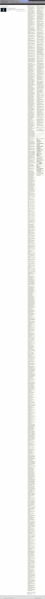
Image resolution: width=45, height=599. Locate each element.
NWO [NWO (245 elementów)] (42, 157)
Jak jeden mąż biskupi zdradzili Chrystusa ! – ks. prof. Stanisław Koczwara (40, 65)
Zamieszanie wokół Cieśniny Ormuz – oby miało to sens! (31, 196)
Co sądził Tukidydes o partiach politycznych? (31, 251)
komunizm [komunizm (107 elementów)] (42, 150)
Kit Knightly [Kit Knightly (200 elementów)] (39, 150)
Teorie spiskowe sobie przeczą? (11, 8)
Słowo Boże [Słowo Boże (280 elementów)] (39, 169)
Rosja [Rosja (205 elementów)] (38, 165)
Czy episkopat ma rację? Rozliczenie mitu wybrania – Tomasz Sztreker (31, 516)
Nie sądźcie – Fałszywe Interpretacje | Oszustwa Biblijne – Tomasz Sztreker (40, 13)
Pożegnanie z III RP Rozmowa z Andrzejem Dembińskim (31, 454)
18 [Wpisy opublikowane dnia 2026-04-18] (42, 133)
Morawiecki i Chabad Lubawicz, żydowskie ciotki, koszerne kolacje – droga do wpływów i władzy (40, 8)
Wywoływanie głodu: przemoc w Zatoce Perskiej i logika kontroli (31, 393)
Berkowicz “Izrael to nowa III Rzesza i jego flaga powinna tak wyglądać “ (40, 47)
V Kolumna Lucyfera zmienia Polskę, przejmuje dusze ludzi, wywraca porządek (40, 82)
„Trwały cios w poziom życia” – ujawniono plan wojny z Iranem (31, 236)
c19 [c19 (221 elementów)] (39, 142)
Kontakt (34, 0)
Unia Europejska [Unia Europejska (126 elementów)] (39, 173)
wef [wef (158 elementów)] (37, 174)
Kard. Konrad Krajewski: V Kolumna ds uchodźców (31, 380)
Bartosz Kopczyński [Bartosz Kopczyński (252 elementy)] (39, 140)
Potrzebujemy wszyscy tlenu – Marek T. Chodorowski (31, 509)
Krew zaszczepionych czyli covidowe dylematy (31, 26)
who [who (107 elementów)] (38, 174)
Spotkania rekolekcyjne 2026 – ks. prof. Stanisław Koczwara (31, 452)
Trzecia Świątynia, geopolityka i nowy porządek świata (31, 520)
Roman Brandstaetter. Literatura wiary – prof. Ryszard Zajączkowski (40, 111)
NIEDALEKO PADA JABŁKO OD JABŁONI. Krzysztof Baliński (31, 532)
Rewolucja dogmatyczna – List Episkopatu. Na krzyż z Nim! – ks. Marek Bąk (31, 431)
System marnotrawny (39, 53)
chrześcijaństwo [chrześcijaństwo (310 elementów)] (40, 143)
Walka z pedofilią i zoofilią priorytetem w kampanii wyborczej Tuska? (40, 71)
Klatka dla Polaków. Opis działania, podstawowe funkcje (31, 348)
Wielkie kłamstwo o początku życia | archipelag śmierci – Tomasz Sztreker (40, 52)
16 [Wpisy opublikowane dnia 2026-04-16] (40, 133)
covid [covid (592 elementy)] (38, 145)
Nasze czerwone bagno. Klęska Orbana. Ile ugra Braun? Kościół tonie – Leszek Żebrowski (40, 40)
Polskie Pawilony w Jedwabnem (40, 56)
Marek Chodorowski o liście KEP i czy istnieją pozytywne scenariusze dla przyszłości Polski (40, 107)
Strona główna (30, 0)
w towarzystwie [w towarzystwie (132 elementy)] (38, 175)
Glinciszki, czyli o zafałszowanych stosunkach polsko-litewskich (31, 406)
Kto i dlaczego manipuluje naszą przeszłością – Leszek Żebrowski (31, 389)
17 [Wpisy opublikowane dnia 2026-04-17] (41, 133)
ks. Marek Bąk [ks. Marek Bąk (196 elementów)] (39, 151)
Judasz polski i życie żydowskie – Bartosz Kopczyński (31, 559)
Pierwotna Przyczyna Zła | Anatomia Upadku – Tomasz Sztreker (40, 69)
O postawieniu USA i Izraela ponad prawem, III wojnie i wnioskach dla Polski (31, 485)
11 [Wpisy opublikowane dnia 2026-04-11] (42, 132)
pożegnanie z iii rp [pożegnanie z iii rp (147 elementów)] (39, 164)
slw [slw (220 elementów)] (37, 168)
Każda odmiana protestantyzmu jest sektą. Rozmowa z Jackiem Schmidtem (40, 24)
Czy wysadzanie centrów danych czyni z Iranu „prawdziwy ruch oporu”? (40, 122)
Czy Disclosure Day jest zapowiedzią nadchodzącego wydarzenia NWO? (31, 576)
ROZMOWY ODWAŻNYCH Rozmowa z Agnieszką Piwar (31, 67)
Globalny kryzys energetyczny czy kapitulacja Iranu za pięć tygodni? (31, 518)
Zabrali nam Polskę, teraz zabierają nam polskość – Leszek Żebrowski (40, 78)
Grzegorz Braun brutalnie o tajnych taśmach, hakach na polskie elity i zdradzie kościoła (40, 104)
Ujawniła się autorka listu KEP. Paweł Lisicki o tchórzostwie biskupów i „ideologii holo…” (40, 19)
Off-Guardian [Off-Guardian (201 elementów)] (39, 158)
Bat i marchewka (32, 349)
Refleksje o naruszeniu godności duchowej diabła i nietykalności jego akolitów (31, 425)
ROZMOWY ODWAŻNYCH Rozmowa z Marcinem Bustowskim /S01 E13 (40, 84)
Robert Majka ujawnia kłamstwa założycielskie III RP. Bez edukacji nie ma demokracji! (40, 67)
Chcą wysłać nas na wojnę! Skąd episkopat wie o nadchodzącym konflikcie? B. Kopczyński (40, 88)
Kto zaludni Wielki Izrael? (32, 237)
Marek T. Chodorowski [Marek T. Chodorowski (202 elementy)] (39, 155)
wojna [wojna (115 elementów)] (40, 174)
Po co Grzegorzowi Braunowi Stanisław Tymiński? (31, 465)
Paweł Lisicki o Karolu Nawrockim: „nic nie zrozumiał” (31, 496)
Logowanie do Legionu (38, 0)
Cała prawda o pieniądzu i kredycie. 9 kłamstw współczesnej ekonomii (40, 113)
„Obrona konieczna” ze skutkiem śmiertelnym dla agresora (31, 137)
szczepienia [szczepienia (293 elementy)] (40, 168)
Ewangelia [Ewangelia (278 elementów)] (39, 148)
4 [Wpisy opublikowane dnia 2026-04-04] (42, 131)
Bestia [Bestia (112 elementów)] (37, 142)
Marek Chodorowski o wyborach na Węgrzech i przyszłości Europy (31, 79)
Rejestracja (43, 0)
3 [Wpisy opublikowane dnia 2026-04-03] (41, 131)
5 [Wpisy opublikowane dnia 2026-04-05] (43, 131)
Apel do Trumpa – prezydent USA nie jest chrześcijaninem (31, 325)
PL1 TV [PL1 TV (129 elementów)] (37, 163)
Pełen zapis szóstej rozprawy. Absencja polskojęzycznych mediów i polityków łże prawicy (40, 45)
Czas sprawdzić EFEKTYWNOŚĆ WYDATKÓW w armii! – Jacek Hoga (40, 102)
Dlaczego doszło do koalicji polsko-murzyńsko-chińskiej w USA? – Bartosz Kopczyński (40, 61)
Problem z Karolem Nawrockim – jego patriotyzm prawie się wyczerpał (31, 570)
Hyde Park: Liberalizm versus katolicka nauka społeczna (31, 362)
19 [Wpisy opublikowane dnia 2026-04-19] (43, 133)
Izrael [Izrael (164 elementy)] (42, 149)
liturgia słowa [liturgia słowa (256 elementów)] (39, 153)
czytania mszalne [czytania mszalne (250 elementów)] (40, 146)
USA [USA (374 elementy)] (42, 173)
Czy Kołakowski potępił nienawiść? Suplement (31, 120)
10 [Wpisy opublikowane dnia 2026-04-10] (41, 132)
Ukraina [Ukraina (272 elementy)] (39, 171)
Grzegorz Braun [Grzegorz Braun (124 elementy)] (38, 149)
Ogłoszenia (32, 360)
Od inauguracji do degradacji (40, 92)
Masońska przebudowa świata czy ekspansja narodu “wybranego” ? (31, 39)
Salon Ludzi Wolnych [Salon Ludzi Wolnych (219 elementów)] (39, 167)
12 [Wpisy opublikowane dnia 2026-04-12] (43, 132)
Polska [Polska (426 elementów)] (40, 163)
